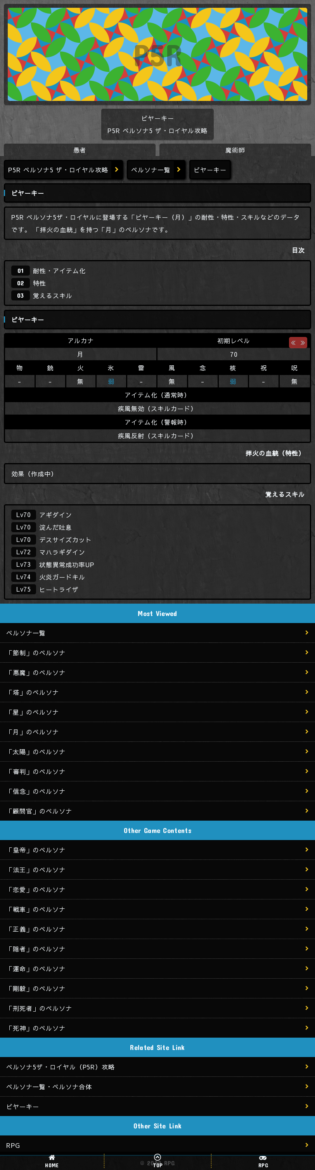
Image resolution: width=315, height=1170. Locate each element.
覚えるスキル (53, 295)
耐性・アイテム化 (59, 270)
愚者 (80, 150)
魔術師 (235, 150)
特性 (39, 283)
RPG (263, 1165)
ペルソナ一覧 (151, 169)
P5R (158, 54)
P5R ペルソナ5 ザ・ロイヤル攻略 (58, 169)
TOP (158, 1165)
